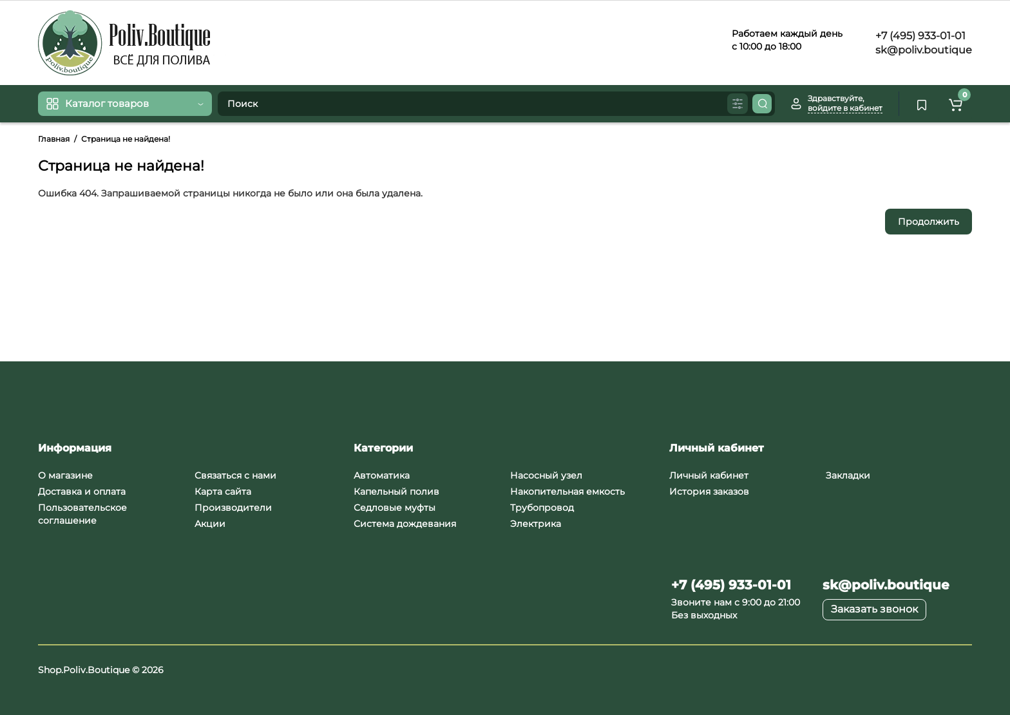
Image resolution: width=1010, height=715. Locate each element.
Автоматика (382, 475)
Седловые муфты (394, 507)
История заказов (709, 491)
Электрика (535, 523)
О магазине (65, 475)
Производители (233, 507)
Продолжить (928, 221)
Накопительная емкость (567, 491)
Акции (210, 523)
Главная (54, 139)
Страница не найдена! (125, 139)
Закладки (848, 475)
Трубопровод (542, 507)
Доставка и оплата (82, 491)
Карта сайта (223, 491)
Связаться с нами (235, 475)
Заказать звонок (874, 609)
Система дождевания (405, 523)
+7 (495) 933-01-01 (919, 36)
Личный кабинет (708, 475)
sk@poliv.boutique (922, 50)
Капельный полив (396, 491)
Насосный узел (546, 475)
